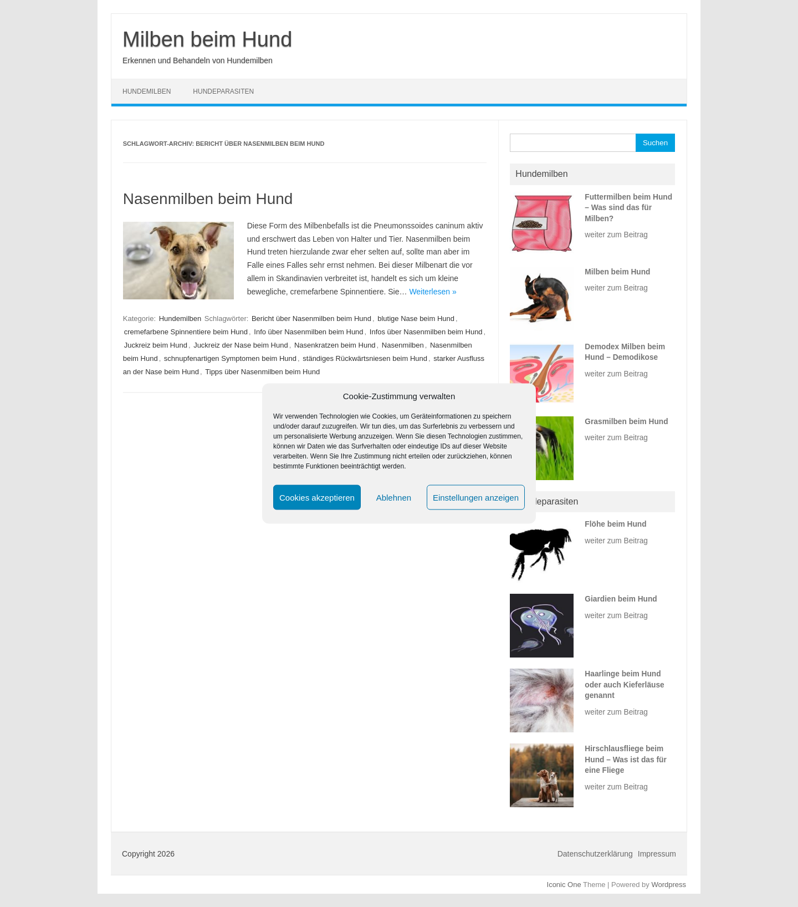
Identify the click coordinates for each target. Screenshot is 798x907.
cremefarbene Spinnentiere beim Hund (186, 332)
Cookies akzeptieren (317, 497)
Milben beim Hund (207, 39)
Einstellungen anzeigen (476, 497)
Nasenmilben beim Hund (208, 198)
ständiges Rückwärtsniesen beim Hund (365, 358)
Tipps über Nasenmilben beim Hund (262, 372)
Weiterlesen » (432, 291)
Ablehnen (393, 497)
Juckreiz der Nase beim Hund (240, 345)
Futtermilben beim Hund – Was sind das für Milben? (628, 208)
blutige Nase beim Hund (415, 318)
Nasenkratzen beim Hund (335, 345)
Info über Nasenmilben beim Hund (308, 332)
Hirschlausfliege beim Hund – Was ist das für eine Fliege (625, 759)
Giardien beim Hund (621, 599)
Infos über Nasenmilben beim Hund (426, 332)
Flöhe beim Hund (615, 524)
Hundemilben (146, 91)
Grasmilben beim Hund (626, 421)
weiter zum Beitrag (616, 235)
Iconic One (564, 884)
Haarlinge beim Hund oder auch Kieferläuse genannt (624, 685)
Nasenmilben (403, 345)
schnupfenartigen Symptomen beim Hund (230, 358)
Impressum (657, 853)
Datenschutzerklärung (595, 853)
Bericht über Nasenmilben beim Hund (311, 318)
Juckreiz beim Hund (155, 345)
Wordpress (668, 884)
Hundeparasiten (223, 91)
